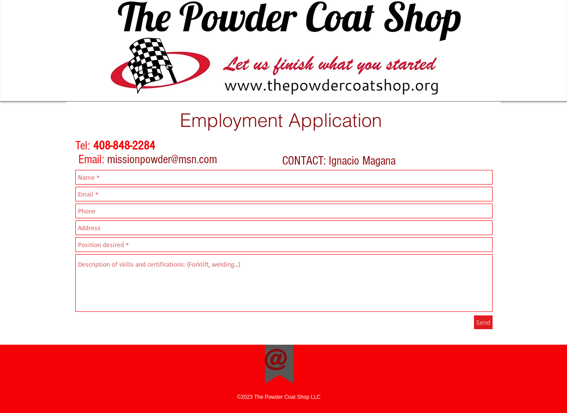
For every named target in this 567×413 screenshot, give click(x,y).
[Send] (483, 322)
